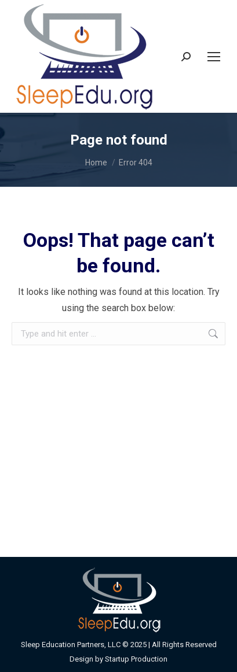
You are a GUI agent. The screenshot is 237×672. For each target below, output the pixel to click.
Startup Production (136, 659)
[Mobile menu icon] (213, 56)
